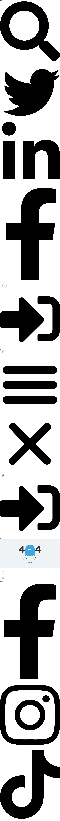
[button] (30, 414)
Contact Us (4, 352)
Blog (3, 351)
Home (3, 350)
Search (1, 0)
